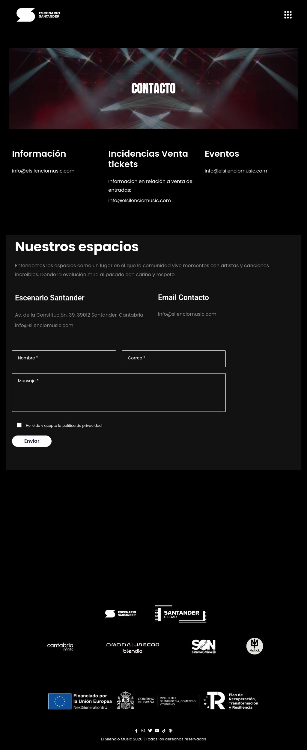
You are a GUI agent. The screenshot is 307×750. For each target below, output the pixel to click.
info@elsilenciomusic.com (43, 170)
